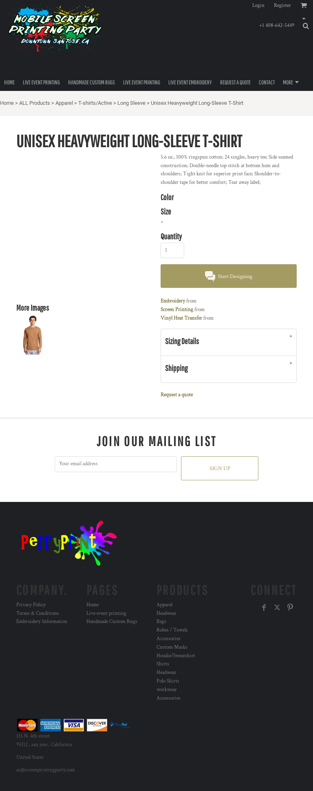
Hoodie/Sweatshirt (175, 655)
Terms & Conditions (37, 613)
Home (7, 103)
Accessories (168, 638)
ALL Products (34, 103)
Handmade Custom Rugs (111, 621)
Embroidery (173, 301)
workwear (166, 689)
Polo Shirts (167, 681)
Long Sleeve (131, 103)
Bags (161, 621)
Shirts (162, 664)
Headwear (166, 613)
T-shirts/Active (95, 103)
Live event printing (106, 613)
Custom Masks (171, 647)
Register (282, 5)
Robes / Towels (172, 630)
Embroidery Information (41, 621)
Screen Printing (177, 309)
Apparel (64, 103)
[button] (299, 15)
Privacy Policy (31, 604)
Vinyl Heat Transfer (181, 318)
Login (258, 5)
